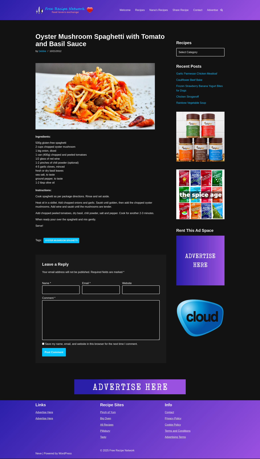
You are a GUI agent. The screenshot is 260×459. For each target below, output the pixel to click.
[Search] (221, 10)
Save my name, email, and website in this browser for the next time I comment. (91, 344)
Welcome (124, 10)
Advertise (212, 10)
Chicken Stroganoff (187, 96)
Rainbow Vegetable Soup (191, 103)
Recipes (140, 10)
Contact (197, 10)
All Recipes (106, 425)
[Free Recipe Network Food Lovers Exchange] (64, 10)
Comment (48, 298)
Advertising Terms (175, 437)
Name (46, 283)
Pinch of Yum (108, 412)
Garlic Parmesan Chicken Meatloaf (196, 73)
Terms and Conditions (178, 431)
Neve (38, 453)
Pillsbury (105, 431)
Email (86, 283)
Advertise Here (44, 412)
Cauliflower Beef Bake (189, 79)
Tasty (103, 437)
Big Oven (105, 419)
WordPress (65, 453)
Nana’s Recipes (158, 10)
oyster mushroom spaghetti (61, 240)
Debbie (42, 51)
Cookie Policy (173, 425)
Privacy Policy (173, 419)
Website (127, 283)
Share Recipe (180, 10)
